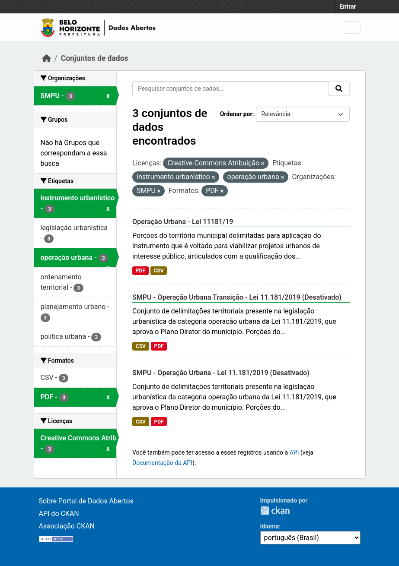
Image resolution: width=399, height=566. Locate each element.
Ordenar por (236, 114)
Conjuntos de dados (94, 58)
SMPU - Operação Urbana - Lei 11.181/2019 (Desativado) (221, 373)
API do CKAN (59, 513)
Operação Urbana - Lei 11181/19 (182, 222)
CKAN (275, 510)
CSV (158, 271)
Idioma (269, 526)
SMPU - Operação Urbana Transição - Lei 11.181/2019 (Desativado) (237, 297)
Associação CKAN (67, 526)
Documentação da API (162, 462)
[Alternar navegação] (352, 27)
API (294, 452)
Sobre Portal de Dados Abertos (86, 501)
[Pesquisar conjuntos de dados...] (230, 88)
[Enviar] (339, 88)
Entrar (348, 6)
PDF (140, 271)
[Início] (46, 58)
